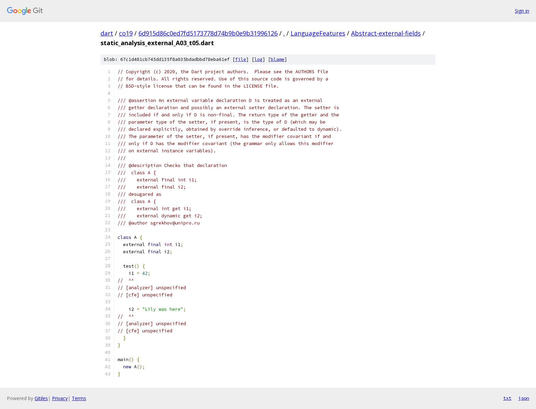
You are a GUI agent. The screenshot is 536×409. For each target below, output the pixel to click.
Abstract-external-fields (386, 33)
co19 (126, 33)
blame (277, 59)
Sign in (522, 11)
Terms (79, 398)
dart (106, 33)
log (258, 59)
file (240, 59)
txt (507, 398)
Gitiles (41, 398)
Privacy (60, 398)
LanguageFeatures (318, 33)
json (523, 398)
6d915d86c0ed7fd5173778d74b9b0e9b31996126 (208, 33)
